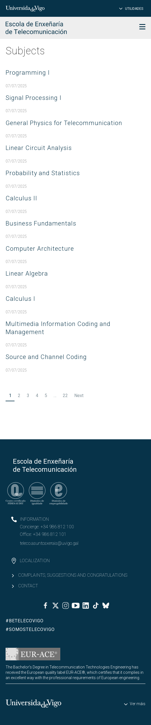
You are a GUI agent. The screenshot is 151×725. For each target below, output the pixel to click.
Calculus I (20, 298)
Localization (35, 560)
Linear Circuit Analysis (39, 147)
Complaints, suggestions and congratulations (72, 575)
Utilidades (134, 9)
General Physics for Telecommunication (64, 122)
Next (78, 395)
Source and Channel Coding (46, 356)
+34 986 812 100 (57, 526)
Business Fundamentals (41, 223)
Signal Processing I (33, 97)
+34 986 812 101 (49, 534)
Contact (28, 585)
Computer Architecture (40, 248)
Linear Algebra (27, 273)
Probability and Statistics (43, 173)
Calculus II (21, 198)
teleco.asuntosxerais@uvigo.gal (49, 543)
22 (65, 395)
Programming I (28, 72)
